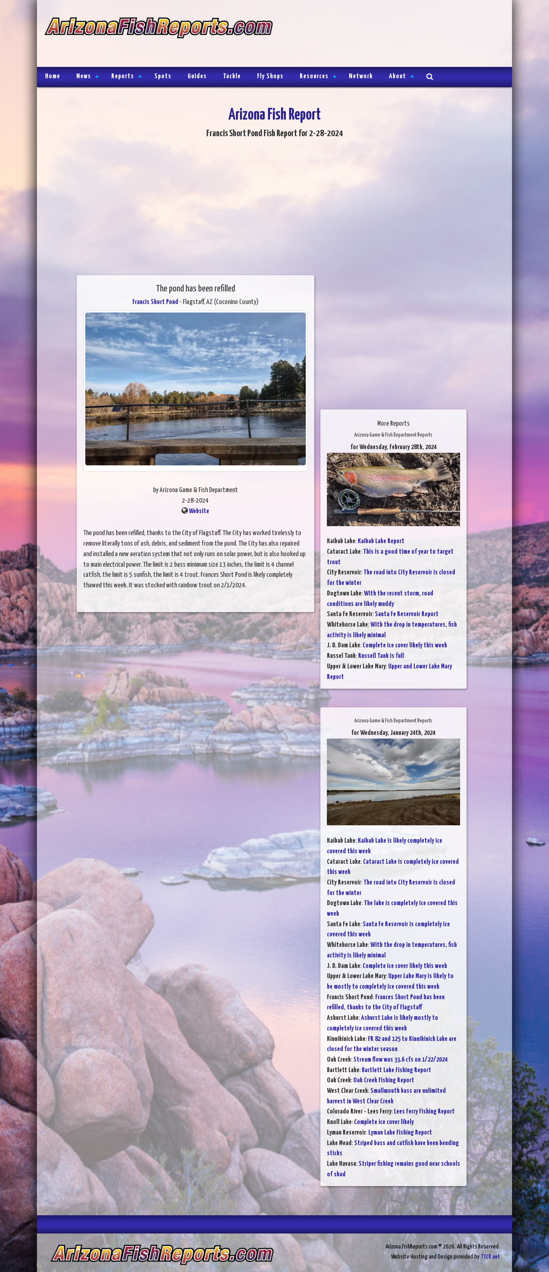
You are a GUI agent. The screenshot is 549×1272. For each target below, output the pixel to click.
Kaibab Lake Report (381, 541)
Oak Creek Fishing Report (383, 1080)
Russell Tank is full (381, 656)
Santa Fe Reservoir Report (407, 614)
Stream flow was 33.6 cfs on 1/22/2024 (400, 1059)
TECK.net (490, 1257)
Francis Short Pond (155, 302)
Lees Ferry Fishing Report (424, 1111)
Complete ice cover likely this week (405, 645)
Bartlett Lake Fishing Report (396, 1070)
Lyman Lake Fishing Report (400, 1132)
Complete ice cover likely (384, 1122)
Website (199, 511)
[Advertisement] (389, 34)
